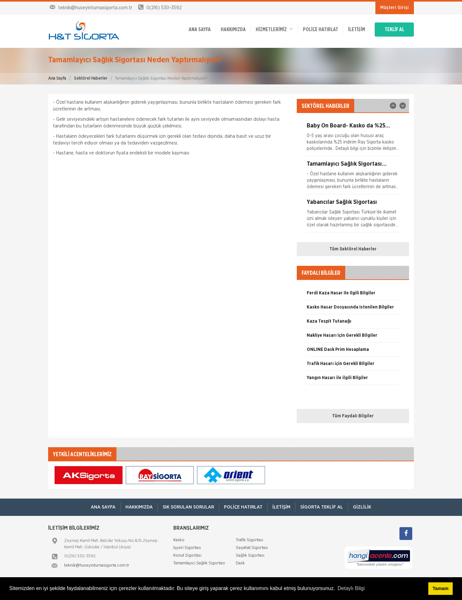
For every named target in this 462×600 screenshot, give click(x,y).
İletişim (356, 29)
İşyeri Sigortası (187, 548)
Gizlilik (362, 507)
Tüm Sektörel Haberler (353, 249)
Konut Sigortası (187, 555)
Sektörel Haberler (90, 78)
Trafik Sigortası (249, 540)
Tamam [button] (440, 588)
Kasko (178, 540)
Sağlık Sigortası (250, 555)
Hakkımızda (233, 29)
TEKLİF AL (394, 29)
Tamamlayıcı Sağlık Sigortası (199, 563)
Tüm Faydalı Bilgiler (353, 416)
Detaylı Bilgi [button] (351, 588)
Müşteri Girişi (394, 7)
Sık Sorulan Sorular (188, 507)
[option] (352, 139)
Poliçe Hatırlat (320, 29)
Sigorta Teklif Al (321, 507)
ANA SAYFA (200, 29)
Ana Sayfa (57, 78)
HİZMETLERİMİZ (274, 29)
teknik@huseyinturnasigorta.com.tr (96, 565)
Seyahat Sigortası (252, 548)
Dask (240, 563)
